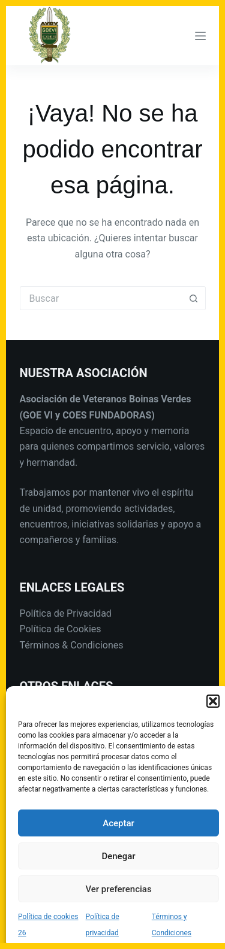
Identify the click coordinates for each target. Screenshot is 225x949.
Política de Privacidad (66, 613)
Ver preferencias (118, 889)
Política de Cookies (60, 629)
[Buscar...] (101, 298)
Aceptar (118, 823)
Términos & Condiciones (72, 645)
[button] (213, 701)
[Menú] (200, 36)
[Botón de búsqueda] (194, 298)
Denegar (118, 856)
